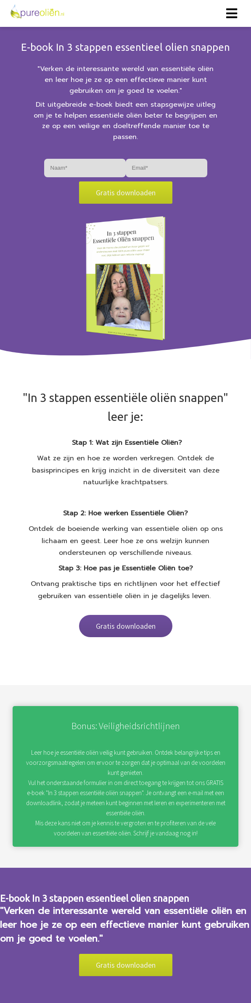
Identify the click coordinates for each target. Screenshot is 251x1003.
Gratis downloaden (126, 192)
